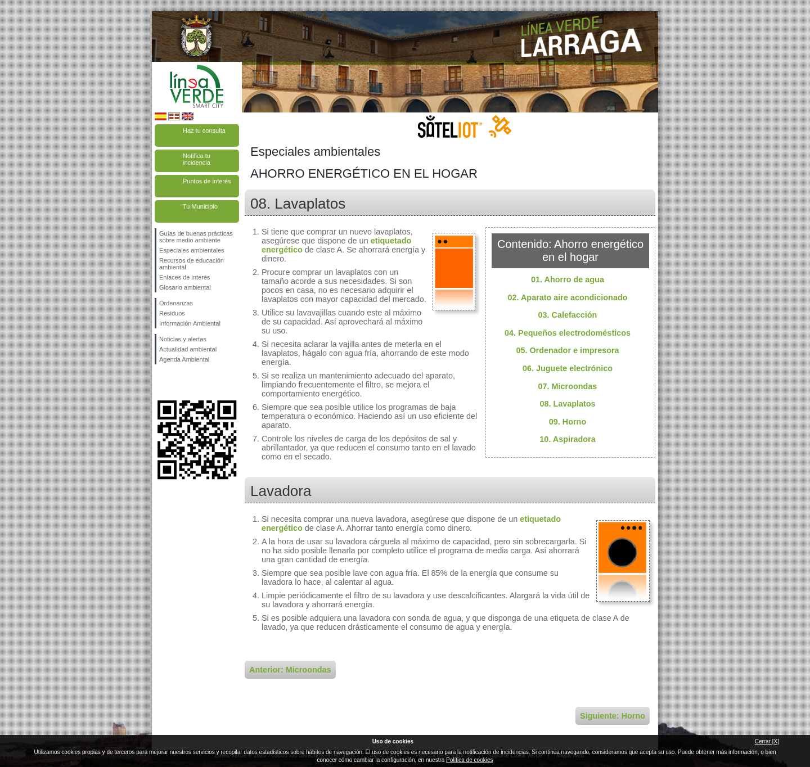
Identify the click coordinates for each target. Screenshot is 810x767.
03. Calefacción (567, 314)
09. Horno (567, 421)
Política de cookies (469, 760)
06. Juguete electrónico (568, 368)
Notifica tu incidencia (196, 159)
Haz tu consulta (204, 130)
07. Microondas (567, 386)
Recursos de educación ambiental (191, 263)
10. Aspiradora (567, 439)
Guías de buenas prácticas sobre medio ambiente (196, 236)
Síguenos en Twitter (180, 382)
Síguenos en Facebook (161, 382)
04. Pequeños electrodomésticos (568, 332)
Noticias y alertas (182, 339)
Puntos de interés (207, 181)
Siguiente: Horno (612, 715)
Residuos (172, 313)
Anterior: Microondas (290, 669)
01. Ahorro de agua (567, 279)
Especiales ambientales (191, 250)
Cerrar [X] (767, 741)
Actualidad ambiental (188, 349)
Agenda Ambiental (184, 359)
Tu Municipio (200, 206)
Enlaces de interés (184, 277)
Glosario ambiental (185, 287)
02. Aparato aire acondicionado (568, 297)
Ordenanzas (176, 303)
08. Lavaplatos (567, 403)
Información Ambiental (189, 323)
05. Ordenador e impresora (567, 350)
